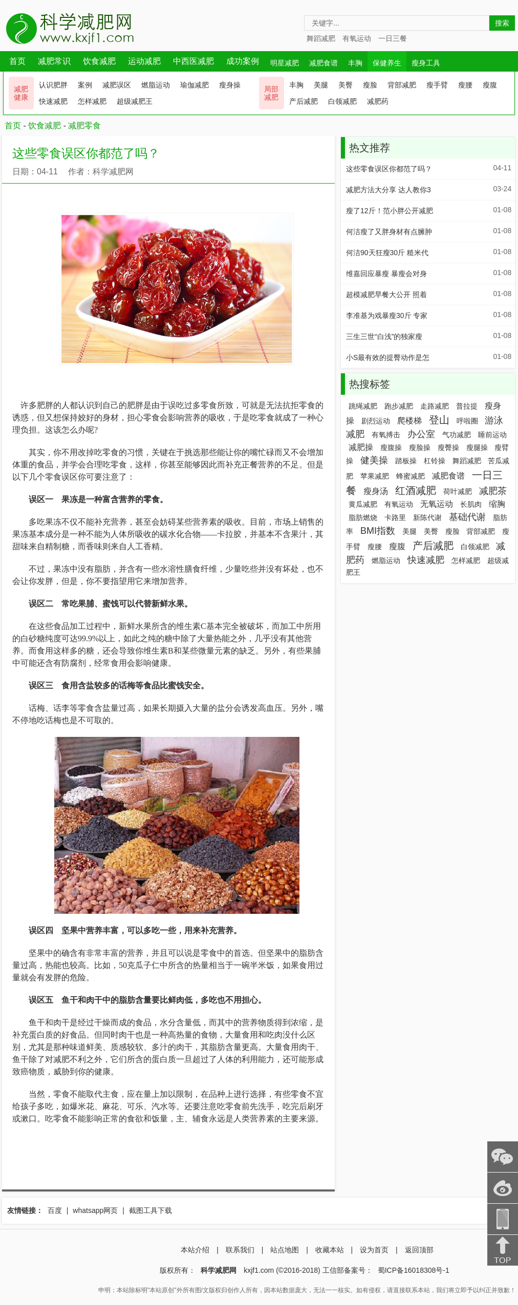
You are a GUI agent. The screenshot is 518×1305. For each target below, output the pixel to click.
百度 (55, 1210)
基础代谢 (467, 517)
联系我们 (240, 1250)
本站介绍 (195, 1250)
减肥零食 (84, 125)
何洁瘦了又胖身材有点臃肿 (389, 232)
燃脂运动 (155, 85)
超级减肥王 (135, 101)
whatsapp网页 (95, 1210)
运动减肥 (144, 61)
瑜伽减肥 (194, 85)
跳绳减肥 (363, 406)
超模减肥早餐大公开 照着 (386, 294)
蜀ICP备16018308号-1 (413, 1270)
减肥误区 (116, 85)
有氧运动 (356, 38)
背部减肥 (401, 85)
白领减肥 (342, 101)
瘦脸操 (419, 447)
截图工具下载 (150, 1210)
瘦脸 (370, 85)
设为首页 (374, 1250)
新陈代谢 (427, 517)
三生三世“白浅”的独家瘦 (384, 336)
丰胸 (355, 63)
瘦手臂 (437, 85)
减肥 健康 (21, 93)
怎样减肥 (92, 101)
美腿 (321, 85)
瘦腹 (490, 85)
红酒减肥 (415, 490)
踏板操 (406, 461)
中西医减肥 (193, 61)
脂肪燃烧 (363, 517)
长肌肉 (471, 504)
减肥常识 (54, 61)
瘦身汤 (375, 491)
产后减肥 (303, 101)
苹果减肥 (374, 476)
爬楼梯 (409, 420)
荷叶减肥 (457, 491)
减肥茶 (493, 491)
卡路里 (395, 517)
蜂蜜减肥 (410, 476)
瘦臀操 (448, 447)
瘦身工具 (426, 63)
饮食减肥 (99, 61)
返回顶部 (419, 1250)
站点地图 (284, 1250)
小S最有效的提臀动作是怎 (387, 357)
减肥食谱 (323, 63)
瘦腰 (465, 85)
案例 (85, 85)
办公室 (421, 434)
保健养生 (387, 63)
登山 (439, 419)
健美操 (374, 460)
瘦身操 (230, 85)
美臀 (345, 85)
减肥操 (361, 447)
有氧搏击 (386, 435)
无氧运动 (436, 504)
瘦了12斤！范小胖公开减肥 (389, 211)
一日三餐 (392, 38)
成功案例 (242, 61)
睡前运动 (492, 435)
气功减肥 (456, 435)
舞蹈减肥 (321, 38)
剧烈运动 (375, 421)
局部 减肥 (271, 93)
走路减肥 (434, 406)
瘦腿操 (477, 447)
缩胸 (497, 504)
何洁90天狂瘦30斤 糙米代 (387, 253)
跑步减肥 (398, 406)
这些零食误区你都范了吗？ (389, 169)
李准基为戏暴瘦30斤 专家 (386, 315)
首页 (17, 61)
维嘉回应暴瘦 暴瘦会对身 (386, 273)
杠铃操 (434, 461)
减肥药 (378, 101)
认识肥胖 (53, 85)
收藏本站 (329, 1250)
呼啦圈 (467, 421)
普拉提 (467, 406)
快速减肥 (53, 101)
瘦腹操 (391, 447)
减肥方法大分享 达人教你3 (388, 190)
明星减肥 (284, 63)
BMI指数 (377, 531)
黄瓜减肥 (363, 504)
